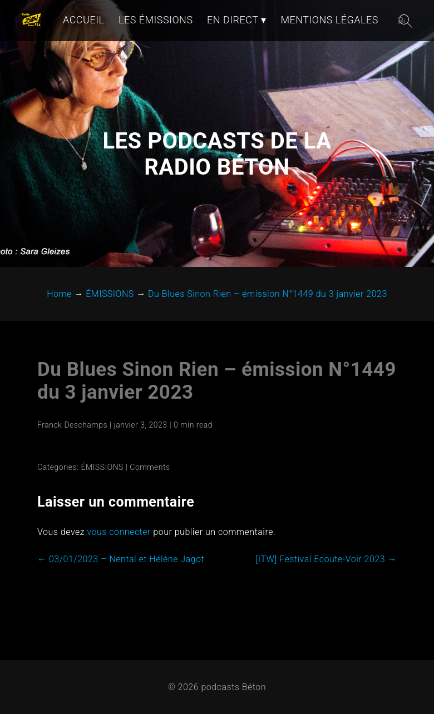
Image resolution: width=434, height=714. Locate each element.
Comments (150, 467)
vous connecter (118, 532)
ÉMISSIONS (102, 467)
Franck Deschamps (72, 424)
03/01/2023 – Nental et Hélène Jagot (120, 559)
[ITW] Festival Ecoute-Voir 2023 (326, 559)
